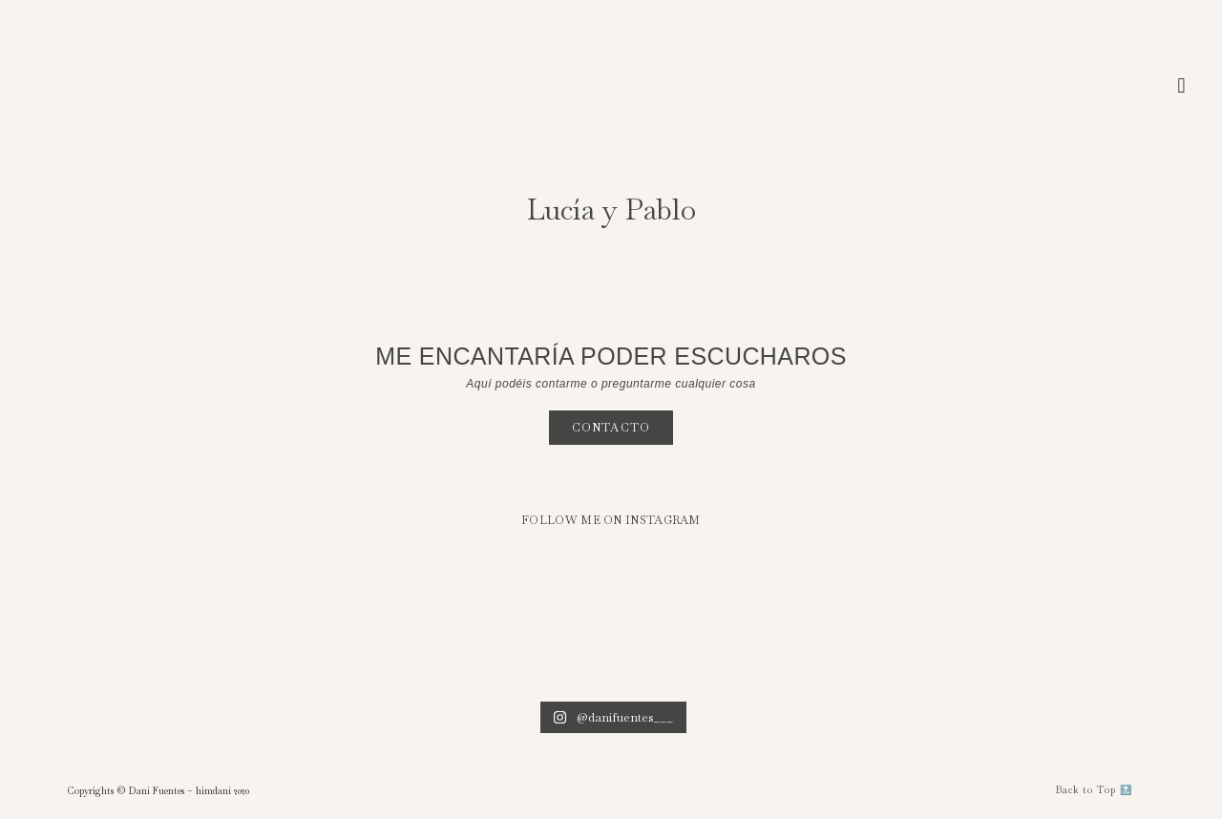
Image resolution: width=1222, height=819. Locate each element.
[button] (1181, 86)
